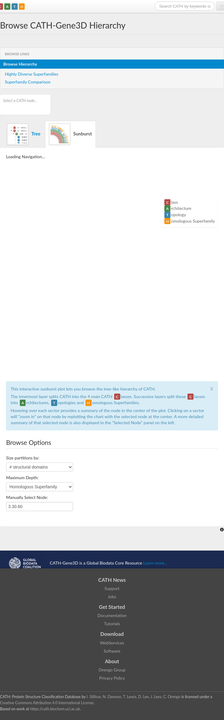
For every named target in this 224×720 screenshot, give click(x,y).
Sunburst (70, 134)
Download (112, 634)
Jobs (112, 596)
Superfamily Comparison (28, 81)
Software (112, 650)
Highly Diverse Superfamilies (31, 74)
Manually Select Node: (27, 497)
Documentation (112, 615)
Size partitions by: (22, 457)
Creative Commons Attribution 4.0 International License (46, 703)
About (112, 661)
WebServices (112, 642)
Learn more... (155, 562)
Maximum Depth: (22, 477)
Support (111, 588)
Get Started (112, 607)
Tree (23, 134)
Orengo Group (112, 669)
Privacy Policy (112, 678)
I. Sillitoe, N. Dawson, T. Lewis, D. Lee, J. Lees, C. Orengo (133, 696)
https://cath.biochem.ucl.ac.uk (55, 709)
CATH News (112, 580)
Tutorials (112, 623)
